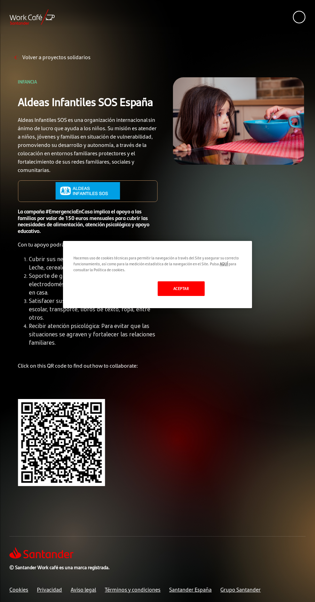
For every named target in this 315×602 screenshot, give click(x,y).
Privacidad (49, 589)
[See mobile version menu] (299, 17)
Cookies (18, 589)
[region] (157, 274)
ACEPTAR (181, 288)
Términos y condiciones (132, 589)
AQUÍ (224, 263)
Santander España (190, 589)
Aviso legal (83, 589)
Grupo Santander (240, 589)
